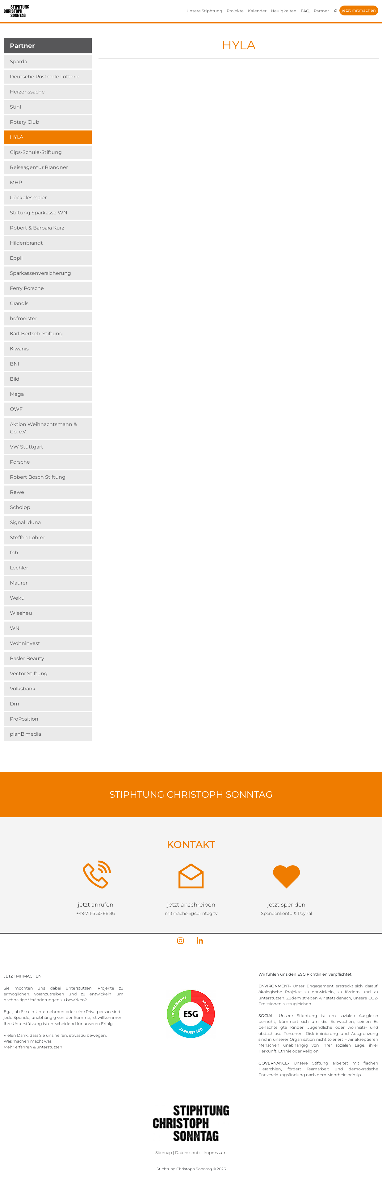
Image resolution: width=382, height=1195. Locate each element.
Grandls (19, 303)
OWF (16, 409)
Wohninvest (25, 643)
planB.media (25, 734)
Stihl (15, 107)
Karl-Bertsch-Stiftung (36, 334)
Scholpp (20, 507)
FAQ (305, 10)
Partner (321, 10)
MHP (16, 182)
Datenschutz (187, 1152)
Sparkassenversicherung (40, 273)
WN (14, 628)
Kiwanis (19, 349)
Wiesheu (21, 613)
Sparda (18, 61)
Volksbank (23, 689)
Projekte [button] (235, 10)
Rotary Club (24, 122)
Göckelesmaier (28, 198)
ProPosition (24, 719)
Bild (14, 379)
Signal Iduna (25, 522)
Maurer (18, 583)
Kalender (257, 10)
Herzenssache (27, 92)
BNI (14, 364)
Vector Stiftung (29, 673)
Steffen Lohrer (27, 537)
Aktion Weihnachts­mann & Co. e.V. (43, 428)
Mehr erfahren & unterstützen (33, 1047)
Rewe (17, 492)
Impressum (215, 1152)
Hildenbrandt (26, 243)
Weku (17, 598)
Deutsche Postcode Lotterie (45, 77)
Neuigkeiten (283, 10)
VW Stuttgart (26, 447)
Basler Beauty (27, 658)
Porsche (20, 462)
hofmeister (23, 318)
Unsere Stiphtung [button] (204, 10)
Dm (14, 704)
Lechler (19, 568)
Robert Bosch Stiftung (37, 477)
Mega (17, 394)
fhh (14, 553)
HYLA (16, 137)
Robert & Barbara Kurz (37, 228)
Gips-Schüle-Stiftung (36, 152)
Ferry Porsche (27, 288)
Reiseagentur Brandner (39, 167)
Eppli (16, 258)
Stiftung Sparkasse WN (38, 213)
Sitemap (163, 1152)
